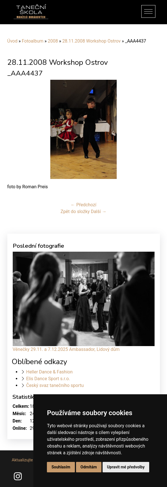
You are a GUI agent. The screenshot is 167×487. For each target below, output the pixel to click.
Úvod (12, 41)
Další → (98, 211)
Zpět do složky (75, 211)
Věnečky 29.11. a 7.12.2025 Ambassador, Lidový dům (66, 349)
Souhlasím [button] (60, 467)
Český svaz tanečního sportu (55, 385)
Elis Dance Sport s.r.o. (48, 378)
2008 (53, 41)
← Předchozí (83, 204)
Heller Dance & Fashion (49, 372)
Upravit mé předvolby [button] (126, 467)
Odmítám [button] (89, 467)
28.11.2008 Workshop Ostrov (91, 41)
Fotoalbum (32, 41)
